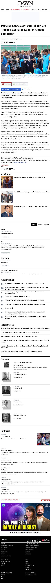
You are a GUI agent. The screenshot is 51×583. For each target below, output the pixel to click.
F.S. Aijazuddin (17, 391)
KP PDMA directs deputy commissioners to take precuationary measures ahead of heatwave (25, 341)
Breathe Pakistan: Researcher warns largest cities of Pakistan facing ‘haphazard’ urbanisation (24, 346)
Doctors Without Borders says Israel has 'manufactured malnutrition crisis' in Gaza (25, 328)
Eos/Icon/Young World (6, 572)
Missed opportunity (6, 450)
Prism (27, 561)
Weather (3, 563)
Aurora (27, 567)
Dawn (27, 559)
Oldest (34, 224)
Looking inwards (6, 479)
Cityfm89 (3, 574)
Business (44, 9)
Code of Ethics (4, 547)
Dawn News (28, 569)
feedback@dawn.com (19, 162)
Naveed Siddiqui (5, 39)
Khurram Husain (18, 377)
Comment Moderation (6, 555)
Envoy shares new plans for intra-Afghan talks (29, 177)
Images (27, 563)
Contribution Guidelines (7, 545)
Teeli (2, 578)
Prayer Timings (4, 559)
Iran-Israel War (25, 9)
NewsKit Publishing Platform (31, 574)
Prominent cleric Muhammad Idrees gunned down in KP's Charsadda (25, 283)
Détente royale (18, 388)
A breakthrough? (6, 436)
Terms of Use (4, 551)
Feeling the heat (5, 489)
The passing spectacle (20, 374)
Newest (40, 224)
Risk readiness (18, 402)
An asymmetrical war (20, 415)
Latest (7, 9)
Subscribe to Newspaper (32, 543)
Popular (46, 224)
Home (2, 9)
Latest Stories (7, 324)
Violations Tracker (15, 9)
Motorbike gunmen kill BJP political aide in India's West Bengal (19, 336)
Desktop (3, 565)
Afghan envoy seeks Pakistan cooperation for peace (31, 206)
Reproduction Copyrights (32, 545)
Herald (2, 576)
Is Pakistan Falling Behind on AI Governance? (25, 533)
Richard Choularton (18, 405)
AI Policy (3, 549)
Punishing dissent (6, 460)
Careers (28, 551)
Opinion (39, 9)
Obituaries (28, 553)
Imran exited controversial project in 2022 (17, 296)
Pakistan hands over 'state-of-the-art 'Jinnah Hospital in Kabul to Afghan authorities (23, 29)
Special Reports (30, 565)
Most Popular (7, 279)
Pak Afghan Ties (5, 165)
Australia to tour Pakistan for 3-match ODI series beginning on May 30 (21, 351)
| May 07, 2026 (25, 6)
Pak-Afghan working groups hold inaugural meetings (32, 192)
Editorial (5, 430)
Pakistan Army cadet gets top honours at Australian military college (24, 300)
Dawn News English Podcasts (10, 500)
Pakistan (33, 9)
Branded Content (30, 549)
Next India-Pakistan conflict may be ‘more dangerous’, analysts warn (25, 304)
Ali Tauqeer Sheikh (18, 365)
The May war (4, 470)
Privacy (2, 553)
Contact (3, 543)
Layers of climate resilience (23, 362)
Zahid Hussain (17, 418)
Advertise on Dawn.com (31, 547)
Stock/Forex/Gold (5, 561)
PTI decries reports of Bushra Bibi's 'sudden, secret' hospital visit (20, 332)
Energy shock (9, 308)
